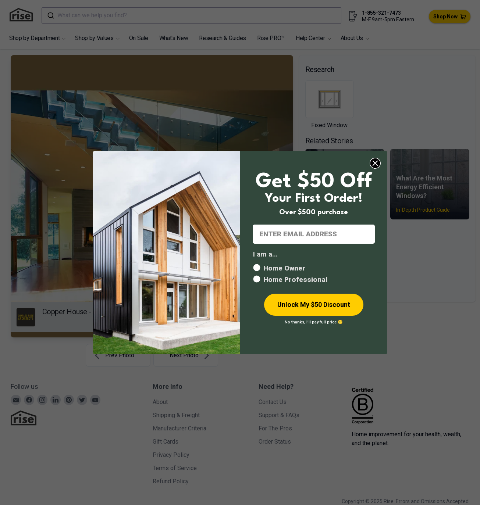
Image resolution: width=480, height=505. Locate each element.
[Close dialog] (375, 163)
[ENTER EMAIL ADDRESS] (313, 234)
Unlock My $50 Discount (313, 304)
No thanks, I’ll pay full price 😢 (314, 322)
